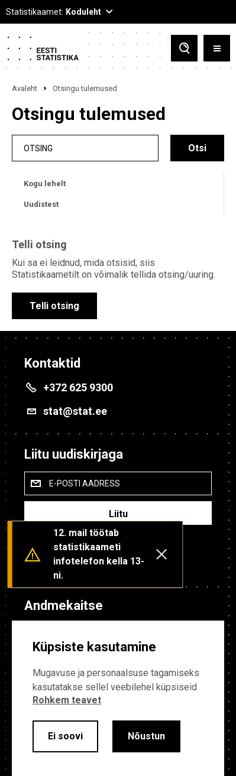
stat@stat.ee (75, 411)
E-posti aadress (84, 483)
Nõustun (146, 736)
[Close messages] (161, 554)
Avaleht (24, 88)
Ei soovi (65, 736)
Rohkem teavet (67, 700)
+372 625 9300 (78, 387)
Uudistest (41, 204)
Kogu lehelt (45, 183)
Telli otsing (54, 305)
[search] (85, 148)
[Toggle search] (184, 48)
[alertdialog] (118, 698)
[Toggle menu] (217, 48)
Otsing (38, 148)
